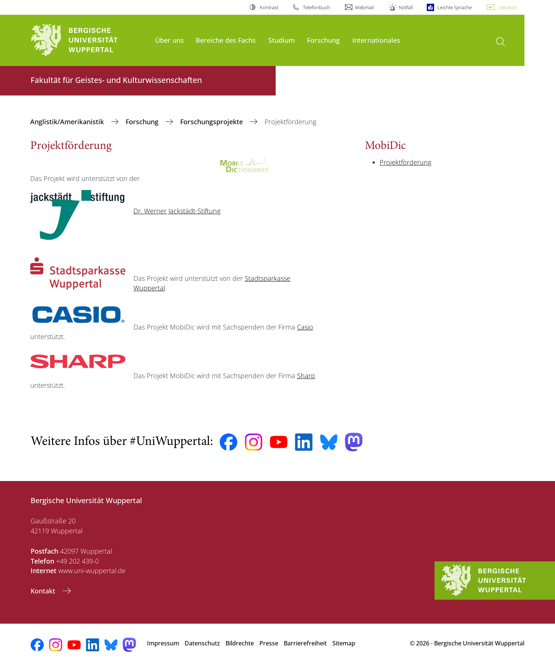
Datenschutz (202, 643)
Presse (268, 643)
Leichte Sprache (454, 7)
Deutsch (508, 7)
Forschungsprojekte (212, 121)
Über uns (169, 40)
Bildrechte (240, 643)
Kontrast (269, 7)
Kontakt (44, 590)
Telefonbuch (316, 7)
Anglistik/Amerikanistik (68, 121)
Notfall (406, 7)
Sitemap (343, 643)
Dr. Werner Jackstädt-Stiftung (176, 210)
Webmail (364, 7)
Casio (305, 327)
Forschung (323, 40)
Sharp (306, 375)
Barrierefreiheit (305, 643)
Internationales (376, 40)
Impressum (163, 643)
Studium (281, 40)
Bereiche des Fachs (226, 40)
